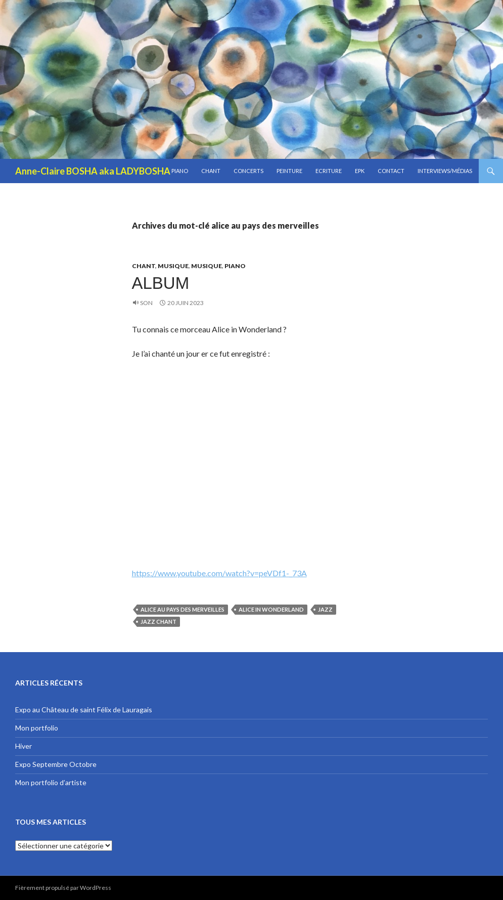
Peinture (289, 170)
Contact (391, 170)
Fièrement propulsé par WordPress (63, 887)
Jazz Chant (158, 621)
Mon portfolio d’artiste (50, 782)
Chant (210, 170)
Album (161, 283)
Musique (173, 266)
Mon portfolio (36, 727)
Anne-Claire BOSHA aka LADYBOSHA (92, 171)
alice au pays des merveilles (182, 609)
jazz (325, 609)
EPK (359, 170)
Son (146, 303)
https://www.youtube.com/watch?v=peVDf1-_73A (219, 573)
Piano (179, 170)
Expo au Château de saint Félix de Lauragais (83, 709)
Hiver (23, 746)
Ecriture (328, 170)
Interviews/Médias (445, 170)
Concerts (248, 170)
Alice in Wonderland (271, 609)
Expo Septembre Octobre (56, 764)
